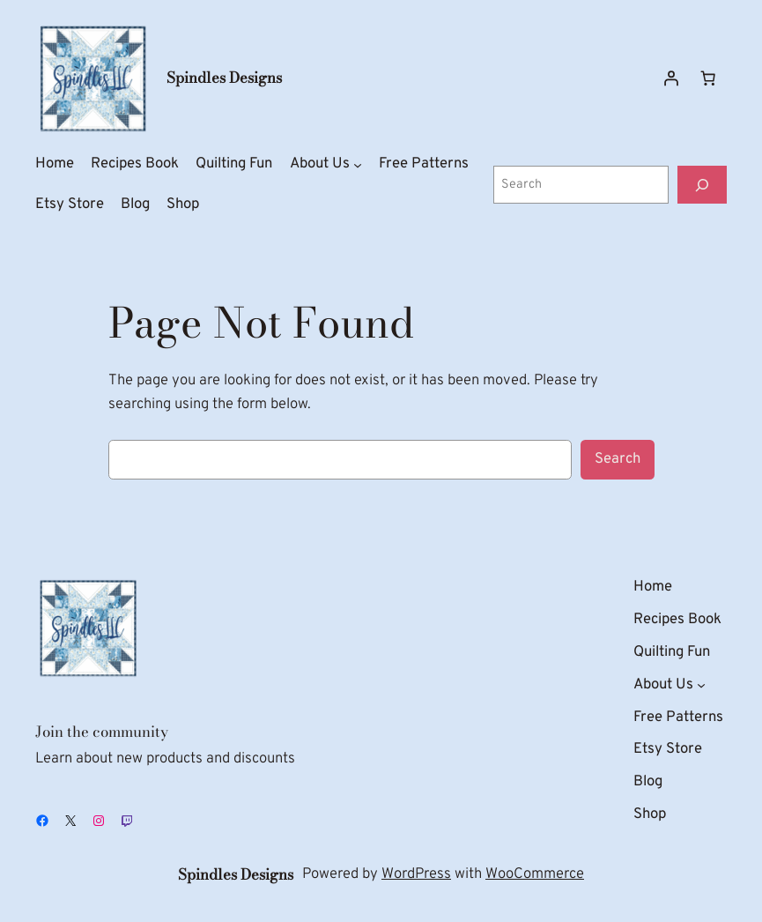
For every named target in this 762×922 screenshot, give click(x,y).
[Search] (702, 185)
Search (617, 459)
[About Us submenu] (357, 164)
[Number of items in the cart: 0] (708, 78)
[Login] (671, 78)
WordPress (416, 874)
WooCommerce (534, 874)
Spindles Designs (224, 77)
